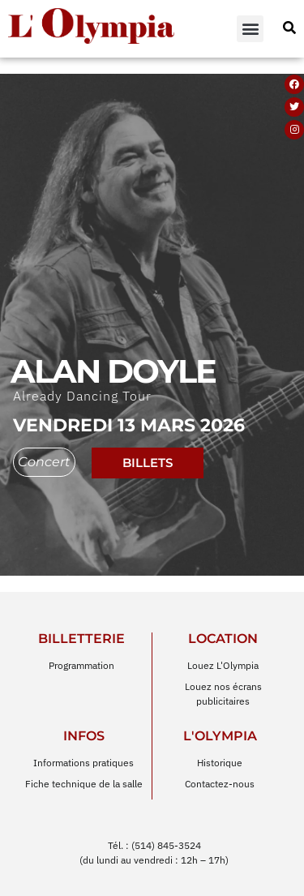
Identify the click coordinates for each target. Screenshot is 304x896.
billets (147, 443)
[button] (250, 28)
